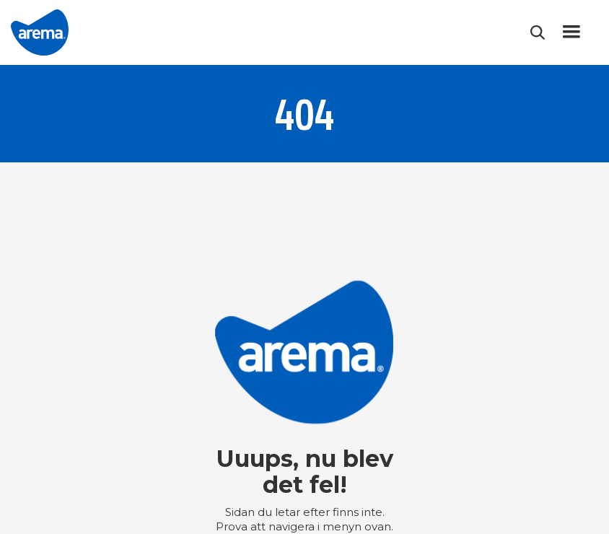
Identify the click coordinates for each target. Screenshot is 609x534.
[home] (40, 32)
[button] (571, 32)
